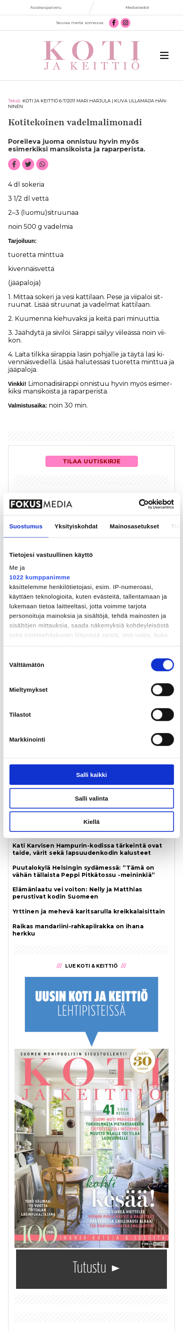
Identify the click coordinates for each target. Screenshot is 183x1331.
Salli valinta (91, 798)
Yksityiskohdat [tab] (76, 526)
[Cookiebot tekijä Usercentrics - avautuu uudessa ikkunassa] (138, 504)
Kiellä (91, 821)
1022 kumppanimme (39, 576)
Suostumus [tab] (26, 526)
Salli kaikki (91, 774)
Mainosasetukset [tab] (134, 526)
